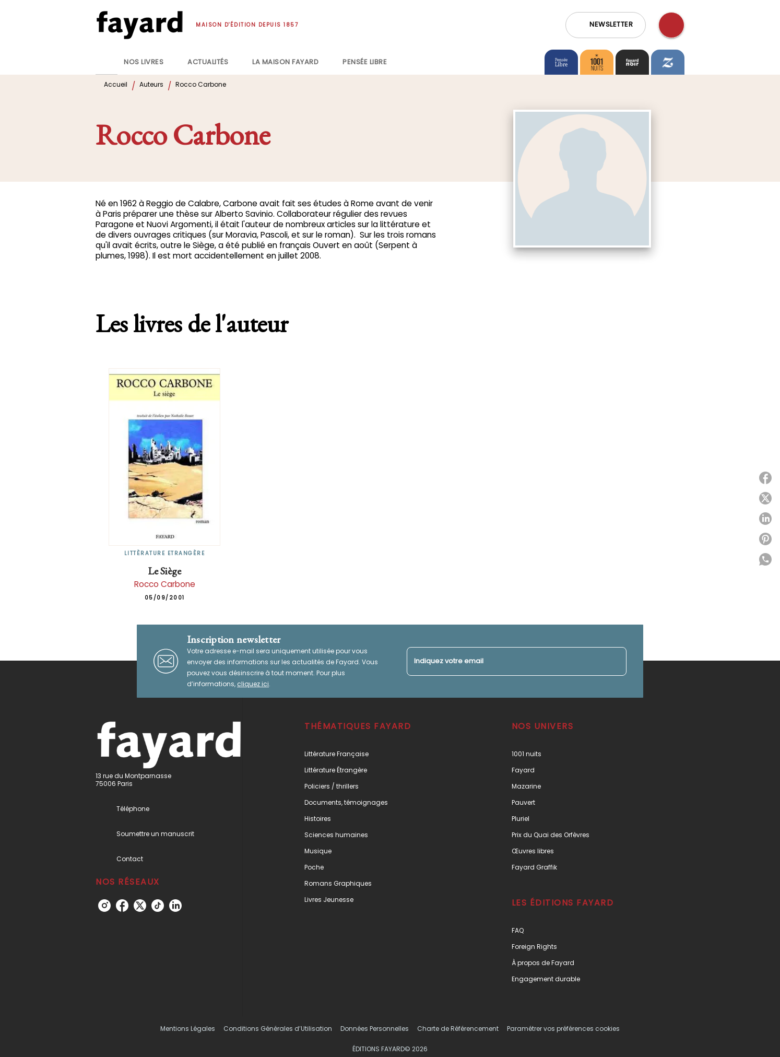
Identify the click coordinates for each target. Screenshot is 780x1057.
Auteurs (151, 84)
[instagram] (104, 905)
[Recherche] (671, 25)
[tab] (106, 62)
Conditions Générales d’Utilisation (277, 1028)
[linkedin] (175, 905)
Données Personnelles (374, 1028)
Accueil (115, 84)
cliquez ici (253, 683)
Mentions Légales (187, 1028)
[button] (605, 25)
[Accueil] (139, 25)
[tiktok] (158, 905)
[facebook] (122, 905)
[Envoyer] (614, 661)
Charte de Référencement (458, 1028)
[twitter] (140, 905)
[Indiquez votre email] (503, 661)
